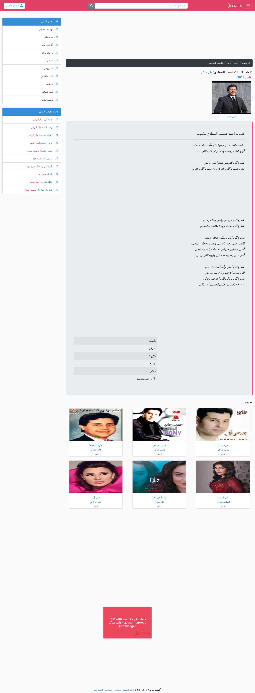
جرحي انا (51, 60)
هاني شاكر (206, 72)
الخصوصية (98, 690)
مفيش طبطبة (48, 150)
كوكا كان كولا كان (47, 189)
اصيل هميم (35, 143)
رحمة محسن (35, 182)
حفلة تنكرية (49, 182)
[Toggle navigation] (248, 6)
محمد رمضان (33, 150)
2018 (245, 77)
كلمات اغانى (233, 63)
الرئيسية (246, 63)
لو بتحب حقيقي (48, 29)
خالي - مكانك (49, 143)
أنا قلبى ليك (50, 45)
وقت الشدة (49, 127)
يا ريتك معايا (50, 52)
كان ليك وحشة (48, 135)
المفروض (51, 68)
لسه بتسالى (50, 91)
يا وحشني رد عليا (47, 166)
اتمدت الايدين (49, 76)
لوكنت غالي (50, 99)
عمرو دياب (43, 174)
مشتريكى (51, 37)
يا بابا (53, 174)
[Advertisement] (159, 36)
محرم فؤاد (37, 158)
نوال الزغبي (37, 119)
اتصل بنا (108, 690)
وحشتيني (51, 84)
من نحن (117, 690)
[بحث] (91, 6)
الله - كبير (50, 119)
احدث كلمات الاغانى (48, 111)
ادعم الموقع (128, 690)
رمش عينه (50, 158)
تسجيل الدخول (14, 5)
